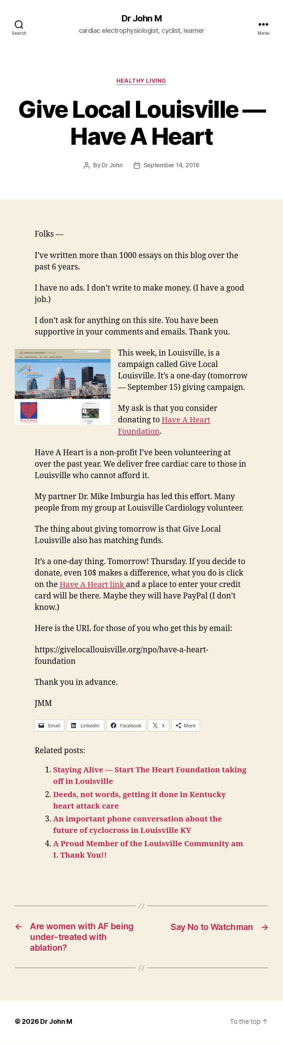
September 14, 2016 (171, 165)
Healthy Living (142, 81)
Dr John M (141, 18)
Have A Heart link (93, 585)
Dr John (112, 165)
